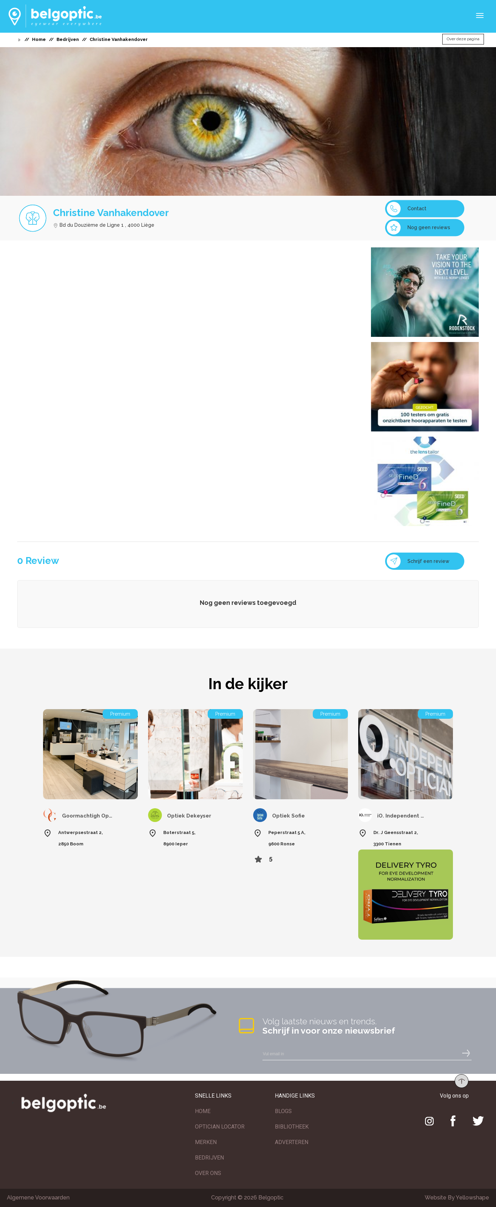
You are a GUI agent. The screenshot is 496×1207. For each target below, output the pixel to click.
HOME (202, 1111)
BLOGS (283, 1111)
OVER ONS (208, 1173)
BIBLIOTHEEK (292, 1126)
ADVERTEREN (291, 1142)
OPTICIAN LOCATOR (220, 1126)
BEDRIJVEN (209, 1157)
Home (39, 39)
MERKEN (206, 1142)
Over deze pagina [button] (463, 39)
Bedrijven (67, 39)
